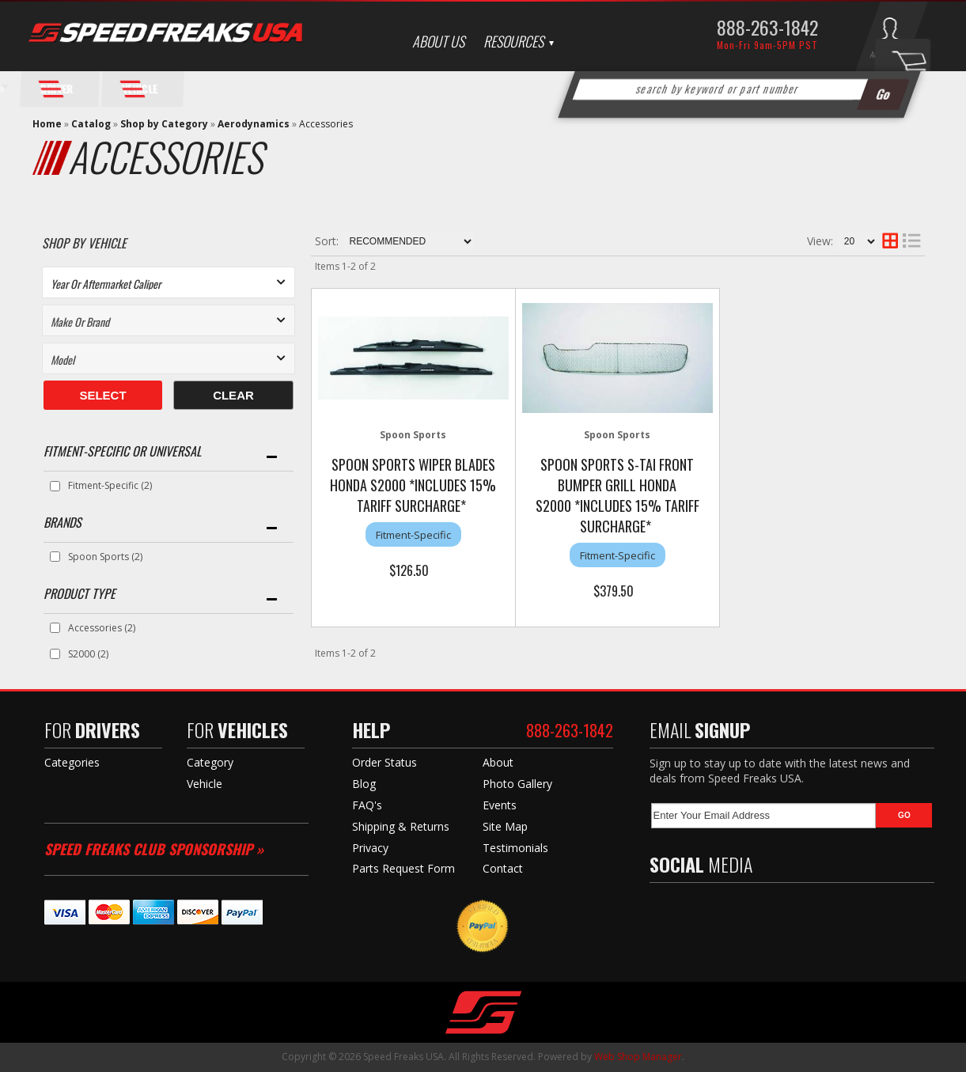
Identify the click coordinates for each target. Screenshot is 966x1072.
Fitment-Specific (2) (110, 485)
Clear (233, 395)
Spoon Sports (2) (105, 556)
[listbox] (168, 282)
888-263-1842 (767, 26)
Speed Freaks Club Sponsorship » (153, 849)
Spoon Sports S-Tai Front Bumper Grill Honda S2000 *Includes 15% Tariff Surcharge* (617, 495)
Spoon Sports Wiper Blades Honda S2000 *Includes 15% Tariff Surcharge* (413, 485)
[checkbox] (55, 486)
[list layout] (911, 241)
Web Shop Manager (638, 1056)
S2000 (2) (88, 654)
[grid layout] (890, 241)
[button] (738, 89)
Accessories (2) (101, 627)
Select (102, 395)
